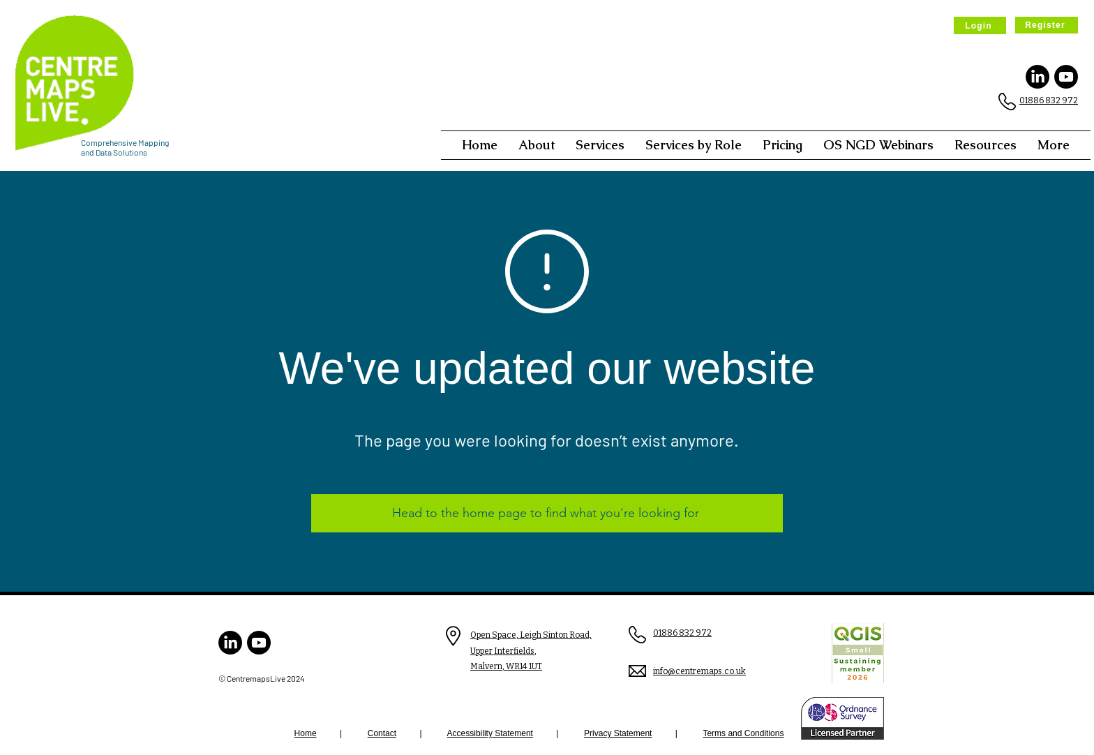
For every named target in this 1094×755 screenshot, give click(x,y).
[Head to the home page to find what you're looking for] (547, 513)
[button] (536, 145)
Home (305, 733)
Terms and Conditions (743, 733)
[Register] (1046, 25)
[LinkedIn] (1037, 77)
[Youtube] (1066, 77)
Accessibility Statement (490, 733)
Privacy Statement (618, 733)
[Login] (980, 25)
